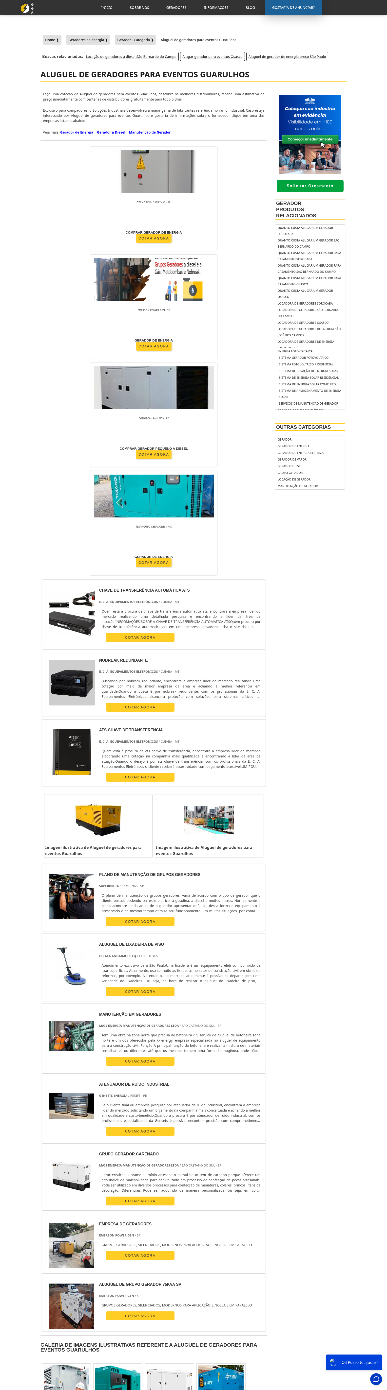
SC (139, 1219)
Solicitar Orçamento (310, 186)
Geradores (309, 1340)
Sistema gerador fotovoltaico (304, 358)
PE (167, 1219)
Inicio (305, 1327)
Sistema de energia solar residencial (309, 378)
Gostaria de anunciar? (314, 1315)
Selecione (51, 1219)
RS (153, 1219)
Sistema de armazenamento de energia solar (310, 394)
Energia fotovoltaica (295, 351)
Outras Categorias (303, 427)
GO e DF (213, 1219)
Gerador (285, 439)
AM (232, 1219)
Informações (311, 1346)
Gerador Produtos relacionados (296, 209)
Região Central (54, 1265)
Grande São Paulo (189, 1265)
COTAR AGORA (69, 238)
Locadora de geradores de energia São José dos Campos (309, 332)
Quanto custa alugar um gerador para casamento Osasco (309, 281)
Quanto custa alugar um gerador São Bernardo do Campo (309, 243)
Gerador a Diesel (111, 132)
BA (182, 1219)
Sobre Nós (309, 1333)
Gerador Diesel (290, 466)
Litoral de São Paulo (226, 1265)
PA (246, 1219)
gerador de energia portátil (227, 1316)
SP (112, 1219)
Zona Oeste (110, 1265)
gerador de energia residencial (219, 1325)
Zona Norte (84, 1265)
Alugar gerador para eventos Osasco (212, 56)
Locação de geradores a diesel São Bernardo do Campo (131, 56)
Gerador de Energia (76, 132)
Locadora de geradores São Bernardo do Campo (309, 313)
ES (98, 1219)
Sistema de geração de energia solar (308, 371)
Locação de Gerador (294, 479)
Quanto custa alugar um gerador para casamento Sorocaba (309, 256)
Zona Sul (134, 1265)
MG (83, 1219)
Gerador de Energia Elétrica (301, 453)
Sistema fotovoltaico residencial (306, 364)
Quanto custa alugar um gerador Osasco (305, 294)
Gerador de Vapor (292, 459)
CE (195, 1219)
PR (126, 1219)
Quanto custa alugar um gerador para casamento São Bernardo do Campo (309, 268)
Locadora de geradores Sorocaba (305, 303)
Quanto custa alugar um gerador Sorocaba (305, 231)
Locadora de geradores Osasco (303, 323)
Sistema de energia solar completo (307, 384)
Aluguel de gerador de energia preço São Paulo (287, 56)
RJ (69, 1219)
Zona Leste (158, 1265)
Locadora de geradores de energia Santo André (306, 345)
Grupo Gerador (290, 473)
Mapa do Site (311, 1353)
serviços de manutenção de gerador (308, 403)
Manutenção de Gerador (150, 132)
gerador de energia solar (225, 1335)
